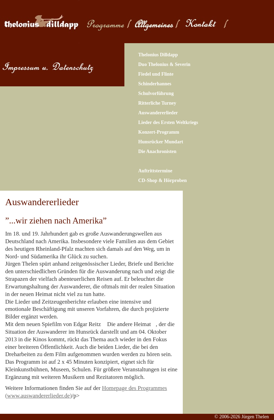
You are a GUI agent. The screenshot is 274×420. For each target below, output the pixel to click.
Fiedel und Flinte (155, 74)
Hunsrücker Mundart (160, 141)
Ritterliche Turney (157, 103)
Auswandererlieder (158, 112)
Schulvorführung (156, 93)
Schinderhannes (154, 83)
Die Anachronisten (157, 151)
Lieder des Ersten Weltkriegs (168, 122)
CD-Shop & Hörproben (162, 180)
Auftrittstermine (155, 170)
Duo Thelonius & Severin (164, 64)
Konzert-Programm (158, 132)
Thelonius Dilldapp (158, 54)
